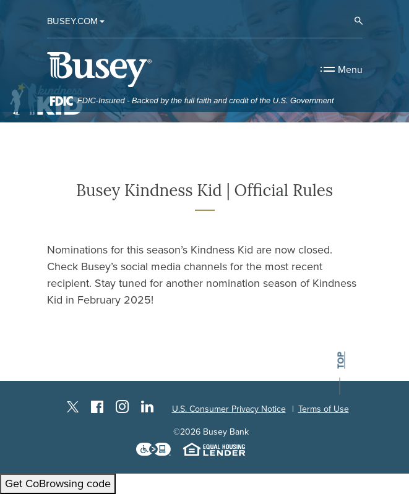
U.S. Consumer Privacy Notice (229, 409)
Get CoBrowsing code (58, 483)
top (340, 361)
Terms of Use (323, 409)
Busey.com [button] (72, 21)
